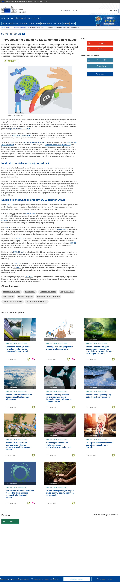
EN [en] (7, 33)
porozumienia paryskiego (21, 135)
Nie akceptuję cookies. (104, 579)
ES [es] (11, 33)
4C (7, 227)
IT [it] (19, 33)
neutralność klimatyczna (48, 292)
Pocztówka (102, 66)
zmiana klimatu (30, 292)
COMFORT (10, 205)
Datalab (66, 23)
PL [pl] (23, 33)
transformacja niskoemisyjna (12, 301)
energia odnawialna (67, 292)
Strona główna (7, 23)
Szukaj (72, 23)
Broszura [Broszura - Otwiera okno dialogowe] (102, 43)
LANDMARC (17, 268)
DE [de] (3, 33)
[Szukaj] (114, 11)
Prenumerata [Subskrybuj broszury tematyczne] (100, 74)
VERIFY (17, 263)
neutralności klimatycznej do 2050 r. (57, 145)
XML (11, 521)
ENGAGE (73, 243)
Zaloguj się (65, 10)
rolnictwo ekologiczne (25, 296)
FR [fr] (15, 33)
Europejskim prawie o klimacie (33, 142)
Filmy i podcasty (46, 23)
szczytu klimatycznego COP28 (18, 129)
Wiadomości (58, 23)
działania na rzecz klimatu (11, 292)
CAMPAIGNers (18, 252)
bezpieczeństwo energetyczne (37, 301)
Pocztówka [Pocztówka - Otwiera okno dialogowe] (101, 49)
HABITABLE (29, 277)
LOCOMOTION (30, 214)
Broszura (102, 60)
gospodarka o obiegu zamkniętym (48, 296)
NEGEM (4, 220)
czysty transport (8, 296)
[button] (75, 11)
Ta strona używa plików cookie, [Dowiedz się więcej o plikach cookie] (10, 579)
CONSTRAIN (61, 229)
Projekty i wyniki (34, 23)
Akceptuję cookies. (76, 579)
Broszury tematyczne (20, 23)
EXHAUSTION (19, 238)
